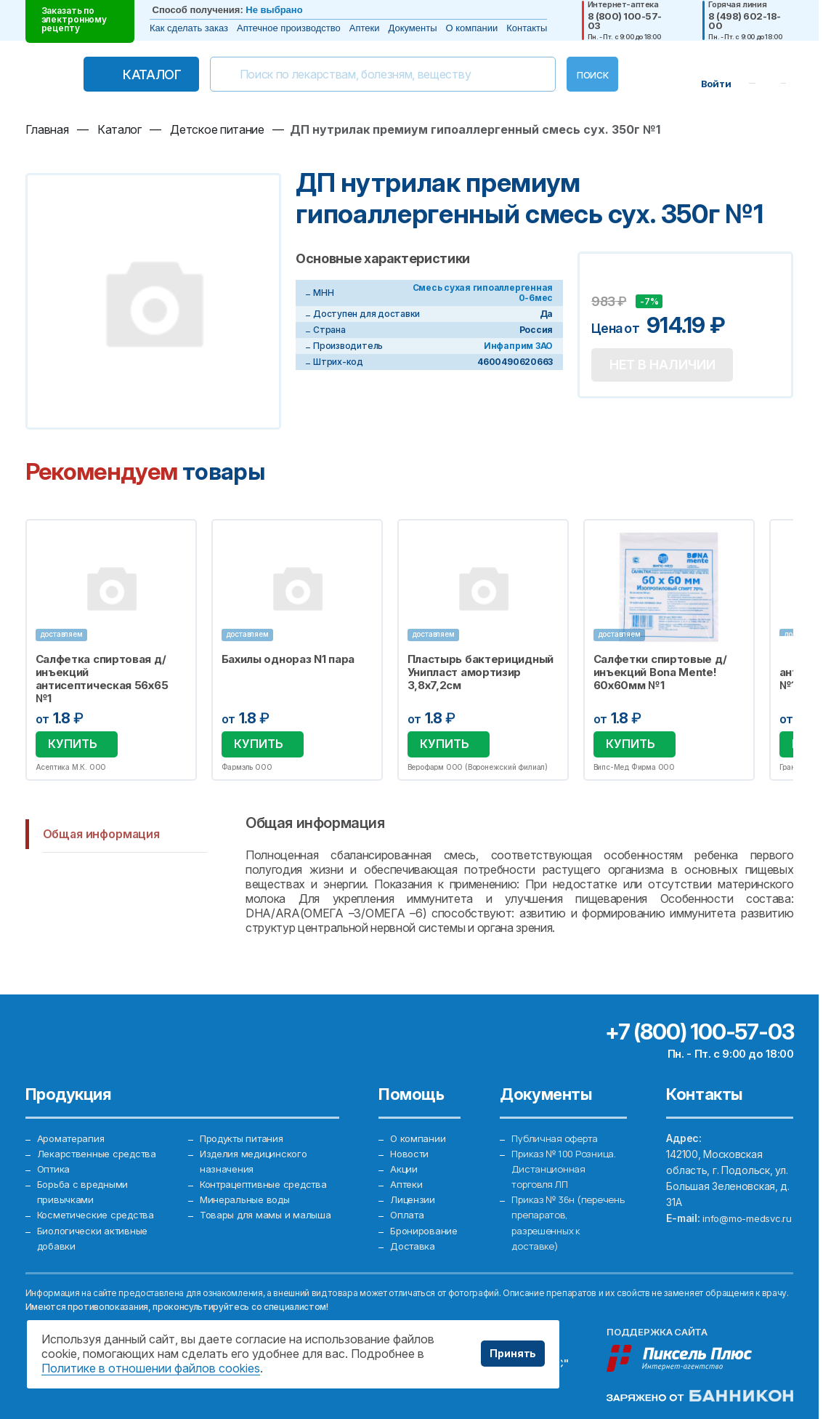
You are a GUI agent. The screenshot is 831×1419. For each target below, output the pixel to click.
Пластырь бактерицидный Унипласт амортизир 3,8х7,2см (481, 672)
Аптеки (364, 28)
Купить (70, 742)
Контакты (526, 28)
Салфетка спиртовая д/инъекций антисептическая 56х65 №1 (102, 679)
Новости (410, 1149)
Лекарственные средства (101, 1149)
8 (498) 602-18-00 (744, 21)
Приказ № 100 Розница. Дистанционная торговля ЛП (567, 1165)
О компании (472, 28)
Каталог (127, 74)
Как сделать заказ (189, 28)
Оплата (407, 1213)
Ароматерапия (73, 1133)
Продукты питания (245, 1133)
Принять (513, 1353)
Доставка (413, 1245)
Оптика (54, 1165)
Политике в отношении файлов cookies (150, 1368)
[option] (111, 648)
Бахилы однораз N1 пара (288, 659)
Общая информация (101, 830)
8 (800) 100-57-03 (625, 21)
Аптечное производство (289, 28)
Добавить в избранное (604, 280)
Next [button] (790, 648)
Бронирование (425, 1229)
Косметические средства (100, 1213)
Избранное (176, 538)
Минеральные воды (247, 1213)
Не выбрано (274, 9)
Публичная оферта (558, 1133)
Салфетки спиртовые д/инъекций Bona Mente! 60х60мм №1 (660, 672)
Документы (413, 28)
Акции (403, 1165)
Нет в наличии (668, 367)
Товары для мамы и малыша (267, 1229)
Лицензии (413, 1197)
